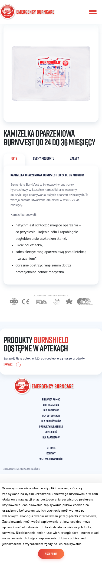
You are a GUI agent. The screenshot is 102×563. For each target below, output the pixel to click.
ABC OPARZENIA (51, 405)
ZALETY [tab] (74, 158)
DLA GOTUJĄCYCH (51, 415)
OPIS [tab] (14, 158)
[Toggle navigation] (93, 11)
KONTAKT (51, 453)
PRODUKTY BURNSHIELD (51, 426)
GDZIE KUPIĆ (51, 432)
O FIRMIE (51, 448)
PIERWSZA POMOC (51, 399)
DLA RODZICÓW (51, 410)
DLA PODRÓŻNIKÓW (51, 421)
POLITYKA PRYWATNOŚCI (51, 459)
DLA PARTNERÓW (51, 437)
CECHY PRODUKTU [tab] (43, 158)
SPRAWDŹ (12, 365)
